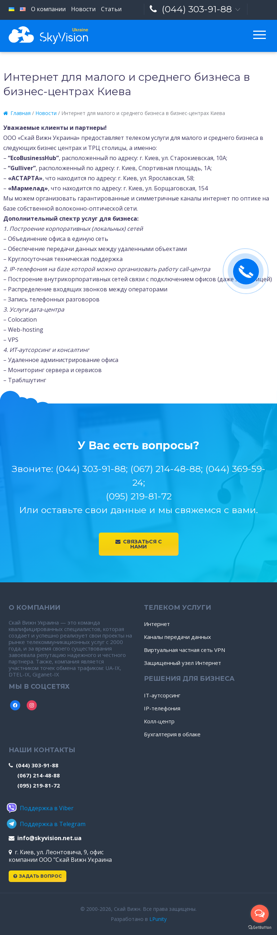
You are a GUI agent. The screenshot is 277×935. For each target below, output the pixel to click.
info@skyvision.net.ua (45, 838)
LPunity (158, 919)
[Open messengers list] (260, 914)
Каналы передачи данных (177, 636)
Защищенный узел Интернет (182, 662)
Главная (17, 113)
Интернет (157, 623)
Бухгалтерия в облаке (172, 734)
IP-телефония (162, 708)
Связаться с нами (138, 544)
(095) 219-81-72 (38, 785)
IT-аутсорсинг (162, 695)
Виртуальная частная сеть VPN (184, 649)
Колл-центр (159, 721)
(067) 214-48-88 (38, 775)
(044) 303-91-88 (191, 9)
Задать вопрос (37, 876)
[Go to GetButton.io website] (259, 927)
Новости (46, 113)
